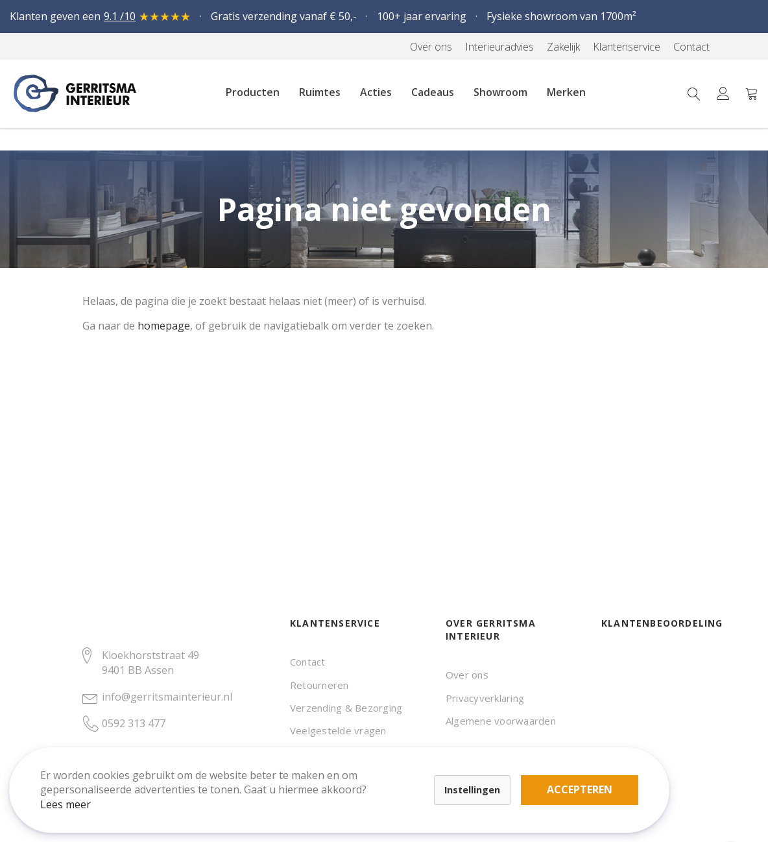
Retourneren (319, 685)
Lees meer (77, 793)
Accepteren (450, 771)
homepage (164, 326)
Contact (308, 661)
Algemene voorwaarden (501, 720)
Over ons (467, 674)
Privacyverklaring (485, 698)
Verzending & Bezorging (346, 707)
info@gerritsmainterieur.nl (167, 697)
